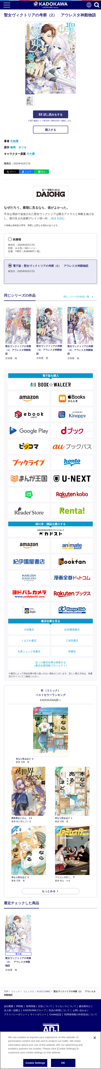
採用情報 (30, 969)
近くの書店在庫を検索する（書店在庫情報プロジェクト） (50, 664)
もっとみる (48, 891)
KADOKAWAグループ (34, 973)
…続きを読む (56, 218)
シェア (28, 171)
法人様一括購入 (12, 973)
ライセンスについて (65, 969)
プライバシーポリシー (15, 977)
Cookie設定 (55, 977)
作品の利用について (59, 973)
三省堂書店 (72, 640)
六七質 (31, 153)
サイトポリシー (38, 977)
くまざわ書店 (29, 640)
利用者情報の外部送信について (80, 977)
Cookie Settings (35, 1062)
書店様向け (85, 969)
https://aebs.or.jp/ (13, 1014)
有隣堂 (72, 651)
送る (43, 171)
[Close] (94, 1037)
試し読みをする (51, 114)
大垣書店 (29, 629)
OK (63, 1062)
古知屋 (14, 141)
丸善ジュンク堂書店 (29, 651)
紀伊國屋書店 (72, 629)
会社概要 (8, 969)
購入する (50, 129)
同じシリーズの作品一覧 (76, 296)
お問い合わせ (80, 973)
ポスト (13, 171)
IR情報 (19, 969)
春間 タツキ (18, 147)
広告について (45, 969)
